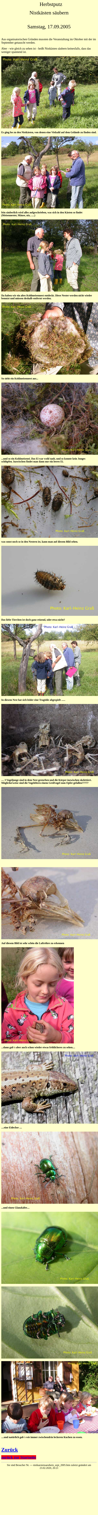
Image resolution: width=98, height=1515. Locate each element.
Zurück (9, 1449)
